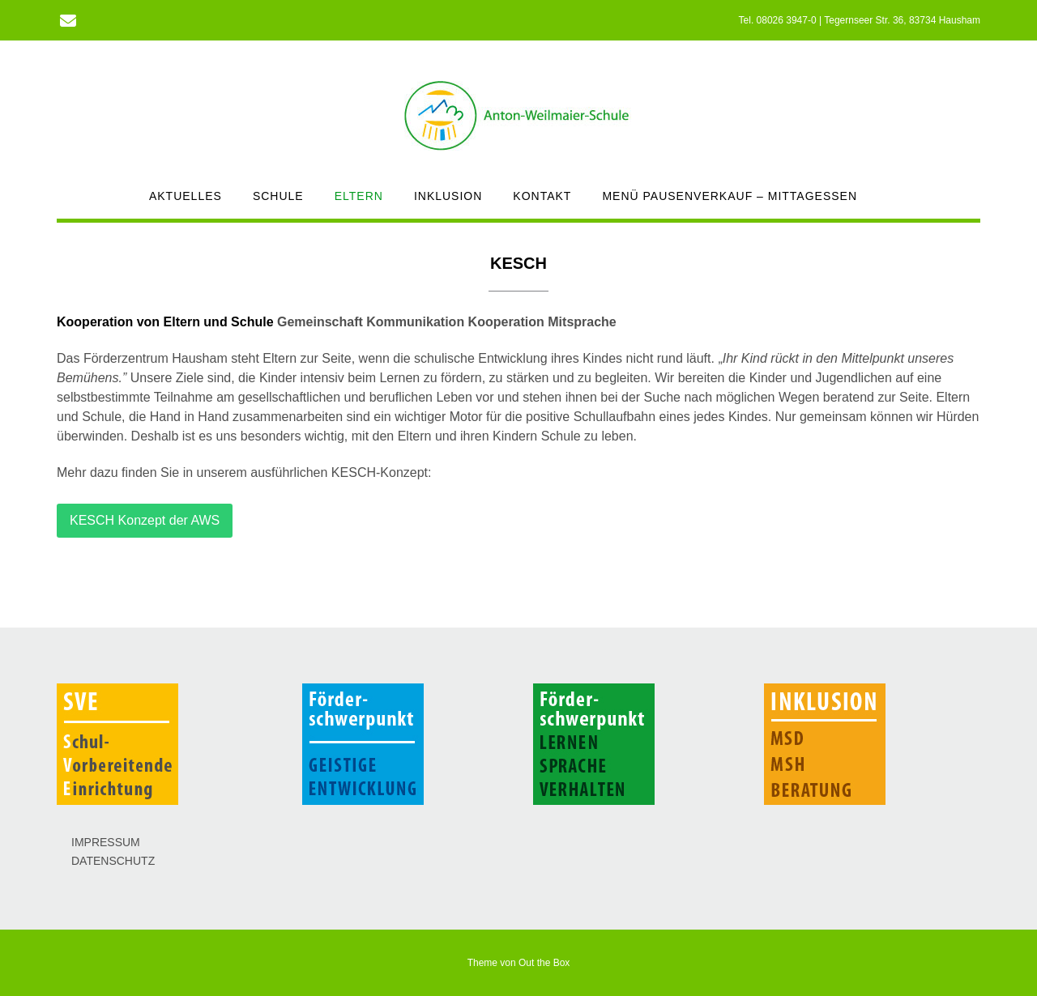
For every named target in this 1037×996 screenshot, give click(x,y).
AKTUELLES (185, 195)
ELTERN (359, 195)
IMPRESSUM (105, 842)
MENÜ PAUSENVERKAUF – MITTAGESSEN (729, 195)
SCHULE (278, 195)
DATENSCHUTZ (113, 860)
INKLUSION (448, 195)
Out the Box (544, 962)
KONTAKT (542, 195)
